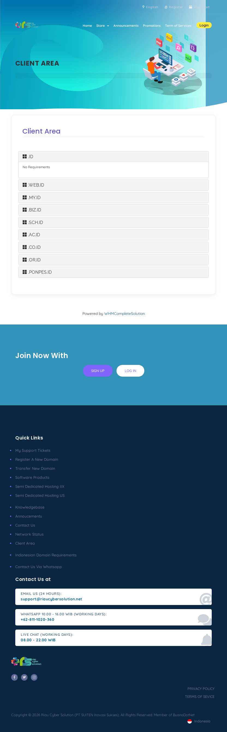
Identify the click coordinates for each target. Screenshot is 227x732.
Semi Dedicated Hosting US (40, 495)
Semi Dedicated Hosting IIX (39, 486)
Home (87, 25)
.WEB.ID (33, 185)
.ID (28, 156)
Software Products (32, 477)
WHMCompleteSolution (124, 313)
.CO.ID (32, 247)
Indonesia (198, 721)
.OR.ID (32, 259)
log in (130, 370)
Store (102, 25)
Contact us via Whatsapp (38, 566)
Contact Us (25, 525)
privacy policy (200, 688)
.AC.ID (31, 234)
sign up (97, 370)
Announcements (126, 25)
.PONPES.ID (37, 272)
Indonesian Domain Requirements (46, 555)
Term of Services (178, 25)
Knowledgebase (29, 507)
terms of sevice (199, 696)
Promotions (152, 25)
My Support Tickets (32, 450)
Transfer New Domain (35, 468)
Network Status (29, 534)
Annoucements (28, 516)
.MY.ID (32, 197)
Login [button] (204, 25)
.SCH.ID (33, 222)
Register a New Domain (36, 459)
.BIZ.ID (32, 209)
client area (25, 543)
